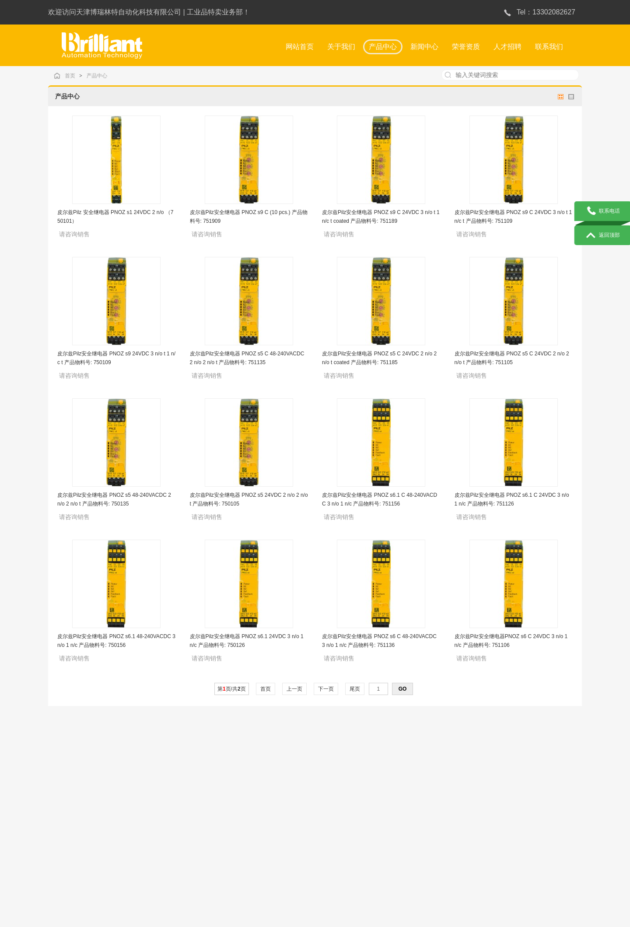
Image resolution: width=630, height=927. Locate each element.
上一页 (294, 689)
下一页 (326, 689)
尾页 (355, 689)
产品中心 (103, 75)
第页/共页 (231, 689)
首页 (77, 75)
